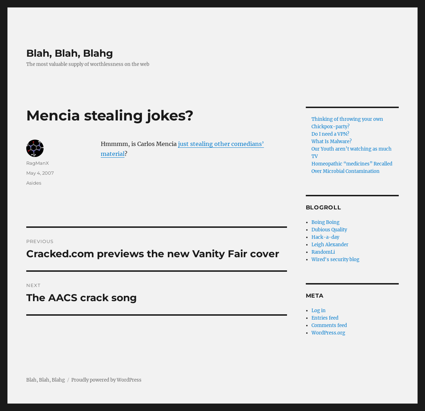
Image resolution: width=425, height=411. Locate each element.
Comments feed (329, 325)
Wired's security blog (335, 260)
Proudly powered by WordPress (106, 380)
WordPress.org (328, 333)
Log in (318, 311)
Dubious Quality (329, 230)
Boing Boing (325, 222)
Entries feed (324, 318)
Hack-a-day (325, 237)
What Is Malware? (331, 142)
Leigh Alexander (329, 245)
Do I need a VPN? (330, 134)
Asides (33, 183)
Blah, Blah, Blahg (69, 53)
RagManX (37, 163)
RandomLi (323, 252)
